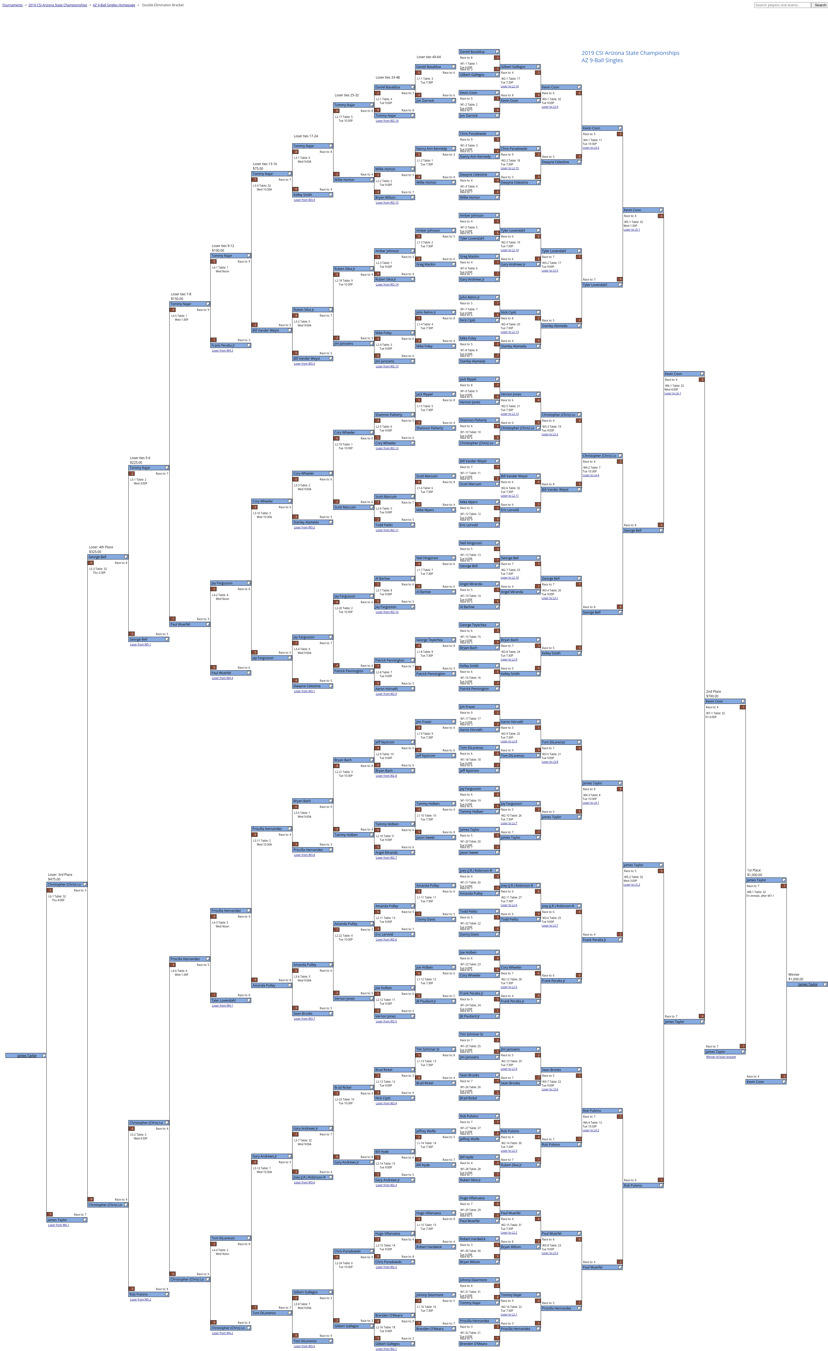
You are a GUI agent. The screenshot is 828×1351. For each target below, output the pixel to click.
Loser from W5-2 (140, 1299)
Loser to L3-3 (550, 270)
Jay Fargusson (470, 788)
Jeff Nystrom (469, 770)
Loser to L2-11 (510, 496)
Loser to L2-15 (510, 168)
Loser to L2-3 (509, 1151)
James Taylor (470, 829)
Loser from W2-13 (387, 366)
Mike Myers (469, 502)
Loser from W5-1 (140, 644)
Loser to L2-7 (509, 823)
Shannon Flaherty (473, 420)
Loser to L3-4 (550, 107)
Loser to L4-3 (591, 148)
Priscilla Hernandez (474, 1321)
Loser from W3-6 (304, 1182)
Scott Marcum (470, 484)
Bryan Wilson (470, 1262)
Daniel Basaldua (472, 51)
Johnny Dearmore (473, 1280)
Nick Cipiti (467, 320)
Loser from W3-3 (304, 363)
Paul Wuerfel (470, 1221)
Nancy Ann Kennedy (475, 156)
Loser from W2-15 (387, 202)
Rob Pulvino (469, 1116)
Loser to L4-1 (591, 803)
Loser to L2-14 (510, 250)
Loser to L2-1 (509, 1314)
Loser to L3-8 (550, 762)
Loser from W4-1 (222, 1005)
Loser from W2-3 (386, 1185)
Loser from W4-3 (222, 350)
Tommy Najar (470, 1303)
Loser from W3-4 (304, 200)
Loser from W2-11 (387, 530)
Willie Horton (470, 197)
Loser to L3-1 (550, 598)
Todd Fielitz (469, 911)
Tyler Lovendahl (472, 238)
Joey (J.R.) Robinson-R (476, 870)
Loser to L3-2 (550, 434)
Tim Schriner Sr (471, 1034)
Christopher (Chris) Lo (476, 443)
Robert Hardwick (473, 1239)
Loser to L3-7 (550, 925)
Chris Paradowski (473, 133)
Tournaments (12, 5)
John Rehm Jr (470, 297)
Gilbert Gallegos (472, 74)
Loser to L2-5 (509, 987)
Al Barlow (467, 607)
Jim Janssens (469, 1057)
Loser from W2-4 (386, 1103)
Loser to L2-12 (510, 414)
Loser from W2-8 (386, 776)
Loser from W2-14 (387, 284)
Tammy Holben (471, 811)
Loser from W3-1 (304, 691)
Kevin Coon (468, 92)
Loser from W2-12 (387, 448)
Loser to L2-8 (509, 741)
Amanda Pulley (471, 893)
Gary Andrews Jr (472, 279)
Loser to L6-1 (673, 393)
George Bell (469, 566)
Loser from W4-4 (222, 678)
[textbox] (782, 5)
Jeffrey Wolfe (470, 1139)
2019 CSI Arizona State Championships (57, 5)
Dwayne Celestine (473, 174)
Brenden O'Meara (473, 1343)
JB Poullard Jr (470, 1016)
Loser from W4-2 (222, 1333)
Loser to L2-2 (509, 1232)
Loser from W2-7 (386, 857)
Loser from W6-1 (58, 1225)
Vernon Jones (470, 402)
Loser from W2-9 (386, 694)
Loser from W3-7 (304, 1018)
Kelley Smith (469, 665)
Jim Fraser (467, 706)
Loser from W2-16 (387, 121)
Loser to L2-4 (509, 1069)
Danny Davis (469, 934)
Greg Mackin (469, 256)
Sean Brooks (469, 1075)
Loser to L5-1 (632, 229)
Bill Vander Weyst (473, 461)
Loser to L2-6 (509, 905)
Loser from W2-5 (386, 1021)
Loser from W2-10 (387, 612)
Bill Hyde (467, 1157)
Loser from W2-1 (386, 1349)
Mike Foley (468, 338)
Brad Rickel (468, 1098)
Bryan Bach (468, 647)
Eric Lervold (469, 525)
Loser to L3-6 (550, 1089)
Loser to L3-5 (550, 1253)
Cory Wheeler (470, 975)
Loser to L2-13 (510, 332)
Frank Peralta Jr (471, 993)
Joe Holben (468, 952)
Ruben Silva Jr (470, 1180)
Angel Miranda (471, 584)
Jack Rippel (468, 379)
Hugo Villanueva (472, 1198)
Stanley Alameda (473, 361)
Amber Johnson (472, 215)
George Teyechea (473, 625)
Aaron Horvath (471, 729)
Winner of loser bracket (721, 1057)
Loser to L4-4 (591, 475)
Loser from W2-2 (386, 1267)
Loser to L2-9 (509, 659)
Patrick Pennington (474, 688)
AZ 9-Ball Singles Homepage (114, 5)
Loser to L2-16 (510, 86)
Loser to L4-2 (591, 1130)
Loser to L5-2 (632, 884)
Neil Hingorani (471, 543)
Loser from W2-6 (386, 939)
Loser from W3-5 (304, 1346)
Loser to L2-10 (510, 577)
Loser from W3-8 (304, 855)
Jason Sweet (469, 852)
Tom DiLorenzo (471, 747)
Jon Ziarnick (469, 115)
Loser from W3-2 (304, 527)
